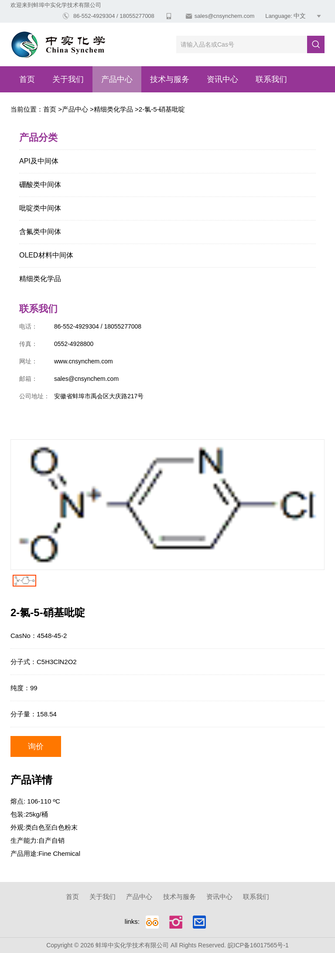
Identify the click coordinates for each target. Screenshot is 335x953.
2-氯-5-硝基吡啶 (162, 109)
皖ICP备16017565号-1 (258, 945)
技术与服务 (169, 79)
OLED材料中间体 (46, 255)
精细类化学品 (113, 109)
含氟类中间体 (40, 231)
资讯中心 (222, 79)
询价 (36, 746)
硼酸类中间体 (40, 184)
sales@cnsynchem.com (224, 16)
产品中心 (117, 79)
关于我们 (68, 79)
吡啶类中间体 (40, 208)
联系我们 (271, 79)
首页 (27, 79)
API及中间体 (38, 161)
